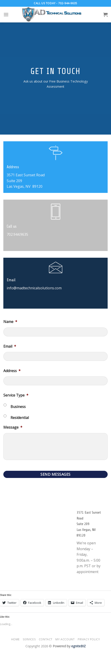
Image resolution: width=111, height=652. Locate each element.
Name (10, 321)
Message (12, 427)
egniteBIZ (78, 646)
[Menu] (6, 14)
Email (9, 346)
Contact (45, 639)
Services (29, 639)
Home (15, 639)
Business (18, 406)
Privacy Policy (89, 639)
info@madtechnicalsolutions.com (34, 288)
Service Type (15, 395)
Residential (19, 417)
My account (65, 639)
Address (12, 371)
